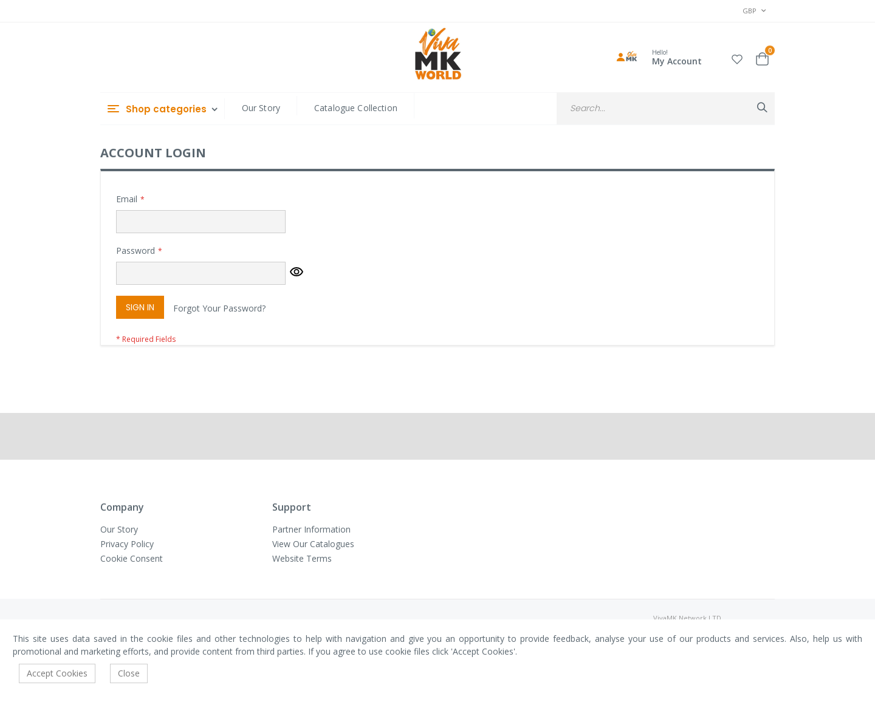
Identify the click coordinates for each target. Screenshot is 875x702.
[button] (737, 57)
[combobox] (666, 108)
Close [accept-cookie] (129, 673)
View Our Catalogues (313, 544)
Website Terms (302, 558)
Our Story (261, 108)
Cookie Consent (131, 558)
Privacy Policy (127, 544)
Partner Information (311, 529)
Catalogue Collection (355, 108)
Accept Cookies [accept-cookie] (57, 673)
